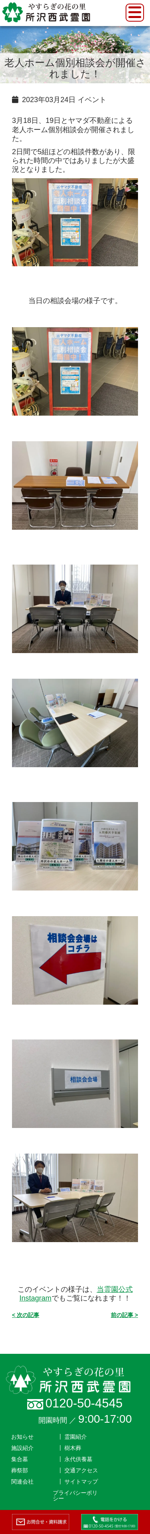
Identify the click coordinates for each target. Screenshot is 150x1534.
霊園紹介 (75, 1436)
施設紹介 (22, 1448)
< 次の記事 (25, 1315)
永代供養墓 (78, 1459)
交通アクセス (81, 1470)
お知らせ (22, 1436)
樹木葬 (72, 1448)
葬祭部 (19, 1470)
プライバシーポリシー (75, 1496)
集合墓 (19, 1459)
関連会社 (22, 1481)
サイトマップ (81, 1481)
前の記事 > (124, 1315)
